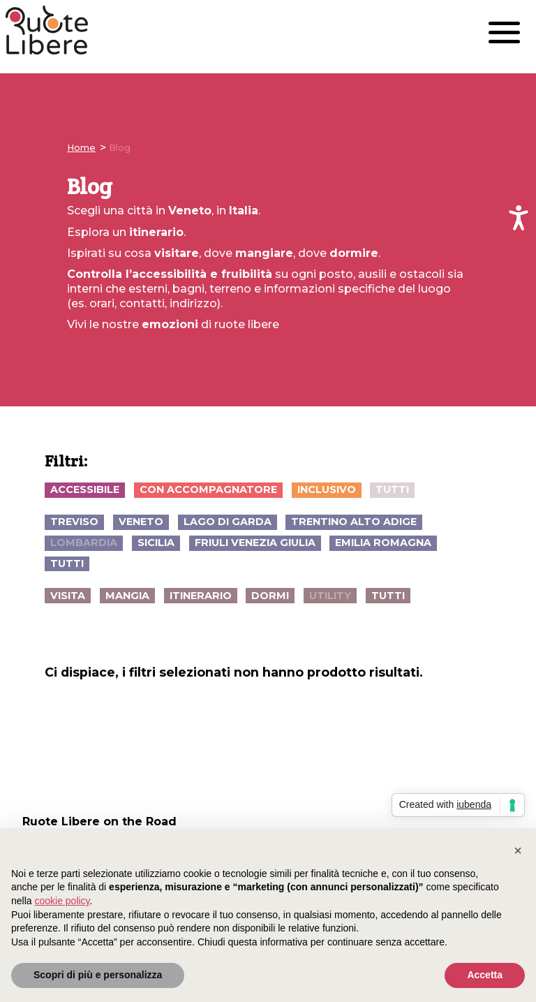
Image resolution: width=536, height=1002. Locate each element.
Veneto (141, 521)
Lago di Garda (227, 521)
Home (81, 147)
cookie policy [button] (61, 900)
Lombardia (83, 542)
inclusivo (326, 489)
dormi (270, 595)
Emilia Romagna (383, 542)
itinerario (201, 595)
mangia (127, 595)
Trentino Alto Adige (354, 521)
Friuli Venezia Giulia (255, 542)
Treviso (74, 521)
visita (67, 595)
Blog (120, 147)
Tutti (392, 489)
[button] (518, 850)
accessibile (84, 489)
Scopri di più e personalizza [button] (98, 974)
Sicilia (155, 542)
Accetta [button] (484, 974)
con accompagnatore (208, 489)
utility (330, 595)
